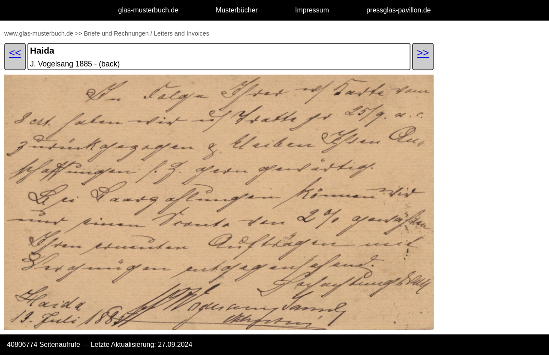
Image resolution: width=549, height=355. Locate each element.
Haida (42, 50)
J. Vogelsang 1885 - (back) (75, 64)
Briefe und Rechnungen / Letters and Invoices (146, 33)
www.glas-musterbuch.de (38, 33)
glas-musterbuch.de (148, 10)
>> (78, 33)
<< (15, 52)
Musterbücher (237, 10)
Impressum (312, 10)
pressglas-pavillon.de (398, 10)
